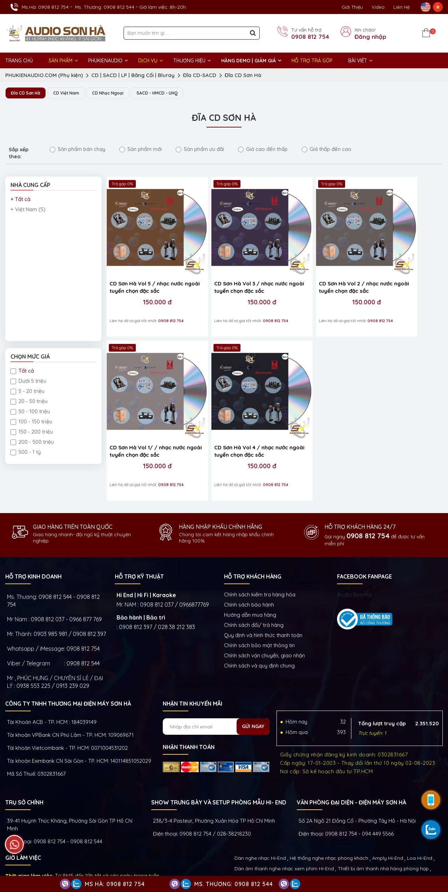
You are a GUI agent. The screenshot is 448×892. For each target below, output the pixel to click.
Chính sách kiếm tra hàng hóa (259, 553)
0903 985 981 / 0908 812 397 (70, 592)
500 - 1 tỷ (25, 452)
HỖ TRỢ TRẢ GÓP (312, 60)
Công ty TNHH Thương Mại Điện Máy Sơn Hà (68, 662)
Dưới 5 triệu (28, 381)
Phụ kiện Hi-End (316, 848)
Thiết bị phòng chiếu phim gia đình (274, 838)
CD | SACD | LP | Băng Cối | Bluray (133, 75)
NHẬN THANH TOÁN (189, 705)
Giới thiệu (352, 7)
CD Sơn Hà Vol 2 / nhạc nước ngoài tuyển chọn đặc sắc (314, 267)
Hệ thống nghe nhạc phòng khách (329, 817)
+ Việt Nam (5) (28, 209)
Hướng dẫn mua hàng (250, 573)
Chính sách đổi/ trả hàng (254, 583)
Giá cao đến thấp (263, 149)
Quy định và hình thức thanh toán (263, 593)
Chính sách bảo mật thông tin (259, 604)
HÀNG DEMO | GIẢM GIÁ (248, 60)
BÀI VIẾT (357, 60)
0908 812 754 (310, 36)
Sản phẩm (60, 60)
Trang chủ (19, 60)
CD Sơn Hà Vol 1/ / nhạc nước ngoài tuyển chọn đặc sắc (396, 267)
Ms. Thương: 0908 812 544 (104, 7)
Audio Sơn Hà (354, 553)
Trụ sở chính (24, 761)
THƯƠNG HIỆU (189, 60)
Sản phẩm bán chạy (77, 149)
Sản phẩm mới (140, 149)
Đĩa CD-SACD (199, 75)
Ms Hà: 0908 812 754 (115, 883)
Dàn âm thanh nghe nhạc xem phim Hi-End (284, 827)
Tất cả (22, 371)
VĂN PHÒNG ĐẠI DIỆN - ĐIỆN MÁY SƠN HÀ (351, 761)
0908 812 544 (83, 621)
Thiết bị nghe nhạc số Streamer (354, 838)
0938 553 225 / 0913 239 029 (52, 644)
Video (378, 7)
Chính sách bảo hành (249, 563)
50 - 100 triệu (30, 411)
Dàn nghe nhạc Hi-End (260, 817)
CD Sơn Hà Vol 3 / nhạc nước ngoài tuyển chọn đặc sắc (230, 267)
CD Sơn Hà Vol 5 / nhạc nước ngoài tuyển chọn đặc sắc (146, 267)
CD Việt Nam (71, 93)
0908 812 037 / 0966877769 (174, 563)
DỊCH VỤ (148, 60)
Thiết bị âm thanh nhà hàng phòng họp (383, 827)
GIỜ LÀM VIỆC (23, 816)
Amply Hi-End (387, 817)
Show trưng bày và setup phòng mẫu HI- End (218, 761)
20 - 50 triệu (29, 401)
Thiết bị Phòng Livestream (264, 848)
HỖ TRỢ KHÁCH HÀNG (252, 535)
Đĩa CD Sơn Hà (243, 75)
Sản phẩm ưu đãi (200, 149)
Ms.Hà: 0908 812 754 (45, 7)
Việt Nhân (431, 867)
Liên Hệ (401, 7)
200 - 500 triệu (32, 442)
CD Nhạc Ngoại (116, 93)
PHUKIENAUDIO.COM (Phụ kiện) (44, 75)
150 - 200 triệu (31, 432)
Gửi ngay (253, 685)
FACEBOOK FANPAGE (364, 535)
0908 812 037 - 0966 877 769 (66, 577)
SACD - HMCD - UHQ (169, 93)
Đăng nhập (370, 36)
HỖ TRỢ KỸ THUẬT (139, 535)
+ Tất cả (20, 199)
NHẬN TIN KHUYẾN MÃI (192, 662)
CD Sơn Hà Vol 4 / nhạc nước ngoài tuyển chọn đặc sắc (146, 409)
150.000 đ (147, 281)
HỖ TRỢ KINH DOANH (33, 535)
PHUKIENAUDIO (105, 60)
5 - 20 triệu (27, 391)
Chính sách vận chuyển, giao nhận (264, 614)
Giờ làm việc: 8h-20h (162, 7)
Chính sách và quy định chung (259, 624)
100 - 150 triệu (31, 422)
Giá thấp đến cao (326, 149)
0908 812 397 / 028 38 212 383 (157, 585)
